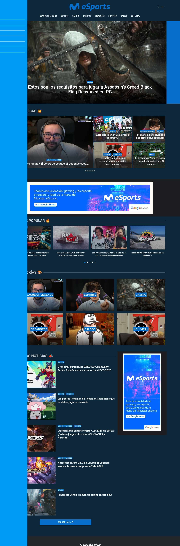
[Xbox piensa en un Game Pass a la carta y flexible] (112, 129)
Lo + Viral (135, 16)
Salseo (124, 16)
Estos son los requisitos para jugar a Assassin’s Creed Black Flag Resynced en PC (90, 89)
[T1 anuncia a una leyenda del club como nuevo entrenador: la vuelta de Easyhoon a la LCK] (152, 129)
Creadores (100, 16)
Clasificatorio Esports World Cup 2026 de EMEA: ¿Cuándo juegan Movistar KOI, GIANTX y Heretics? (86, 438)
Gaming (75, 16)
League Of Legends (48, 16)
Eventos (87, 16)
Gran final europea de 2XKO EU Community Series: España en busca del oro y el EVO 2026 (84, 368)
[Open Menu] (162, 7)
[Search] (158, 7)
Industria (112, 16)
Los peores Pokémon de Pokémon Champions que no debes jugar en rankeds (86, 401)
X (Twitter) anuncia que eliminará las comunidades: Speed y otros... (112, 161)
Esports (64, 16)
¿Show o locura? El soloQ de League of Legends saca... (54, 163)
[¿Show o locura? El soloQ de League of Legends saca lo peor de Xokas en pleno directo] (54, 142)
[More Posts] (65, 522)
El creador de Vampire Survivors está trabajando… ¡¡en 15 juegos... (151, 161)
